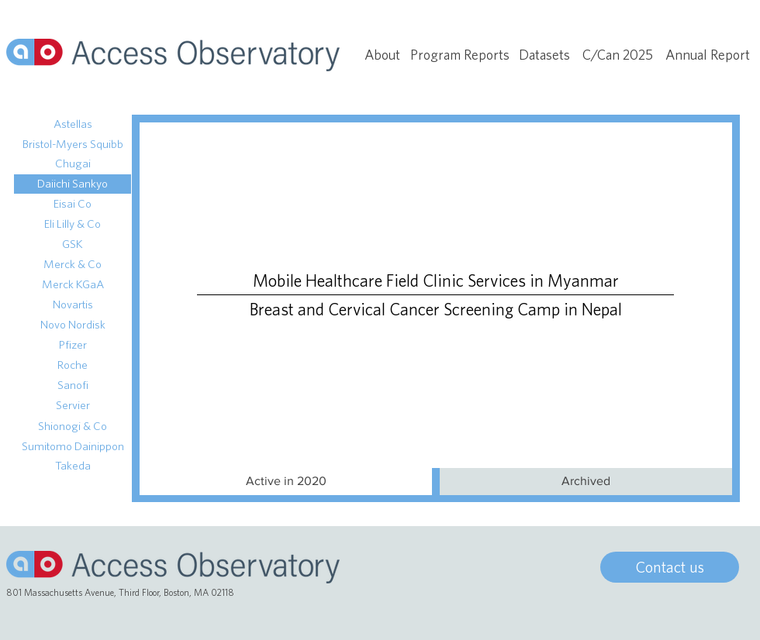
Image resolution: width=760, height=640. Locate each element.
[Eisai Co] (72, 204)
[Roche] (72, 365)
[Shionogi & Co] (72, 426)
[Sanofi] (72, 385)
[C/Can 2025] (617, 55)
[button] (286, 481)
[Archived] (586, 481)
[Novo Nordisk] (72, 325)
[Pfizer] (72, 345)
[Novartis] (72, 305)
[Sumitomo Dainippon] (72, 446)
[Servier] (72, 405)
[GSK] (72, 244)
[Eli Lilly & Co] (72, 224)
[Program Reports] (460, 55)
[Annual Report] (708, 55)
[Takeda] (72, 466)
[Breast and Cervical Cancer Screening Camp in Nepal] (435, 310)
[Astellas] (72, 124)
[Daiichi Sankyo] (72, 184)
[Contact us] (669, 567)
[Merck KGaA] (72, 284)
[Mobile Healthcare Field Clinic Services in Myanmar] (435, 281)
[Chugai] (72, 164)
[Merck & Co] (72, 264)
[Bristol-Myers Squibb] (72, 144)
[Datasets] (544, 55)
